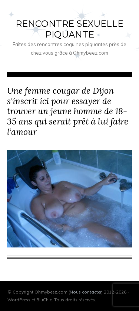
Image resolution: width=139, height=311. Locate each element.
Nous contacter (86, 292)
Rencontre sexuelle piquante (69, 29)
